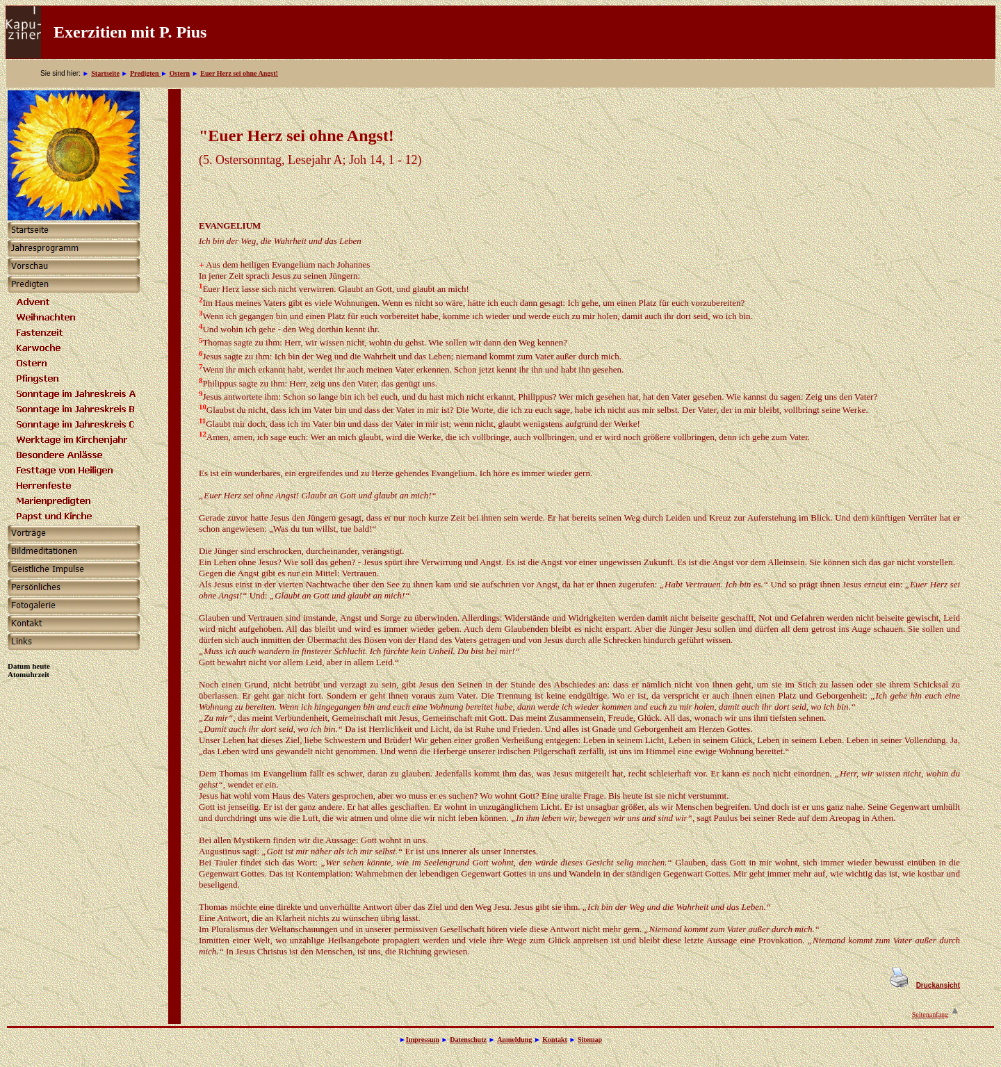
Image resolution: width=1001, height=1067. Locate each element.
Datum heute (29, 666)
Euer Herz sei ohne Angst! (238, 73)
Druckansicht (938, 985)
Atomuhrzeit (28, 674)
